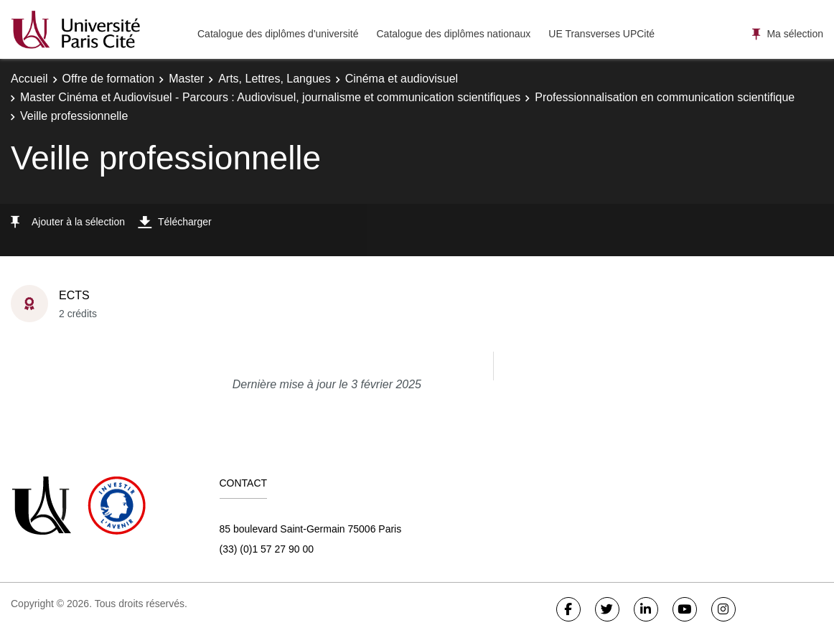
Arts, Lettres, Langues (274, 78)
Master (186, 78)
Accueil (29, 78)
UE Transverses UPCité (601, 33)
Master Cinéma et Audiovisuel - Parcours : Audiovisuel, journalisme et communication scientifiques (270, 97)
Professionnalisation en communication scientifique (665, 97)
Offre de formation (108, 78)
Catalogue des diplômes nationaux (453, 33)
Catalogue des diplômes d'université (277, 33)
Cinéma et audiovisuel (401, 78)
